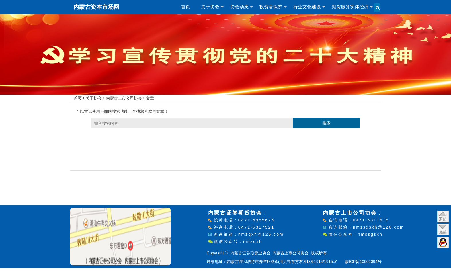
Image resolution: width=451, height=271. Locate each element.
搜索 (327, 123)
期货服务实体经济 (350, 6)
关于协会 (210, 6)
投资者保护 (270, 6)
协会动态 (239, 6)
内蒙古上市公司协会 (124, 98)
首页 (185, 6)
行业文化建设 (307, 6)
